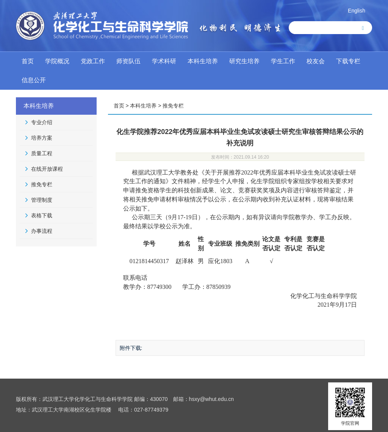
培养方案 (41, 138)
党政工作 (93, 61)
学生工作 (283, 61)
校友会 (316, 61)
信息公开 (34, 80)
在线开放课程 (47, 169)
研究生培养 (244, 61)
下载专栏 (348, 61)
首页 (28, 61)
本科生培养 (203, 61)
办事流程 (41, 231)
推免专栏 (41, 184)
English (356, 11)
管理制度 (41, 200)
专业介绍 (41, 122)
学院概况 (57, 61)
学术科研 (164, 61)
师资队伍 (128, 61)
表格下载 (41, 215)
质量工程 (41, 153)
